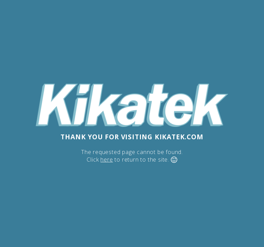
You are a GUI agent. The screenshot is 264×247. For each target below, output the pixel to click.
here (106, 159)
